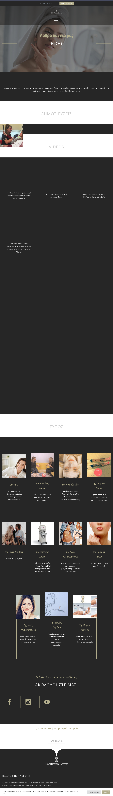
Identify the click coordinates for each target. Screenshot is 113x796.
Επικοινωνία (56, 753)
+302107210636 (47, 3)
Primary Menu (56, 19)
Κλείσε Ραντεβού (66, 3)
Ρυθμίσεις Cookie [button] (94, 792)
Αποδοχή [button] (106, 792)
